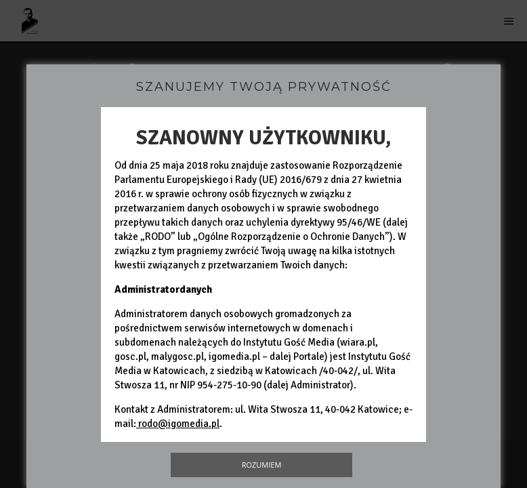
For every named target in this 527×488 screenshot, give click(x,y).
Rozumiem (262, 465)
